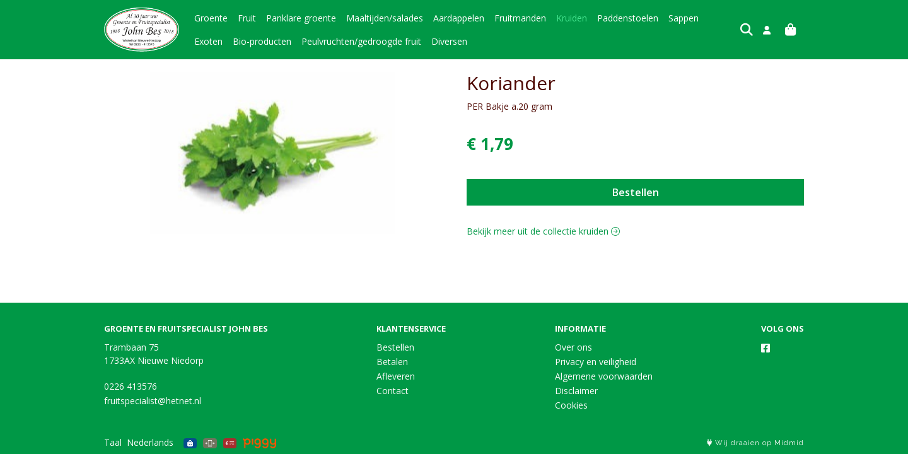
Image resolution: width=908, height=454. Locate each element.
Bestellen (635, 192)
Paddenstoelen (627, 18)
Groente (211, 18)
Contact (392, 391)
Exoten (723, 18)
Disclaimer (576, 391)
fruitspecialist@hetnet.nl (152, 401)
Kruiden (571, 18)
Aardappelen (458, 18)
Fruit (247, 18)
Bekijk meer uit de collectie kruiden (543, 231)
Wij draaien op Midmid (755, 443)
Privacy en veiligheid (595, 362)
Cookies (571, 405)
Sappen (683, 18)
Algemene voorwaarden (604, 376)
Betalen (392, 362)
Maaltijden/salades (384, 18)
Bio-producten (223, 41)
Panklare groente (301, 18)
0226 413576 (130, 386)
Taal (113, 442)
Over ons (573, 347)
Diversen (411, 41)
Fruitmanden (520, 18)
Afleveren (395, 376)
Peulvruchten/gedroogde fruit (323, 41)
